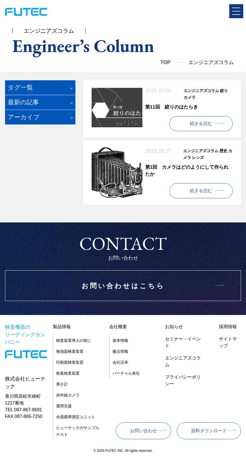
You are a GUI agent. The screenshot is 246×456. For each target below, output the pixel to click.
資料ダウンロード (209, 430)
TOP (165, 62)
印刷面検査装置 (69, 362)
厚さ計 (62, 384)
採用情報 (228, 326)
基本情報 (120, 340)
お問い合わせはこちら (123, 286)
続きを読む (201, 123)
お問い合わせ (143, 430)
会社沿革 (120, 362)
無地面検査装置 (69, 351)
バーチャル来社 (126, 373)
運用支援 (64, 406)
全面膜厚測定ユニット (75, 417)
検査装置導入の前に (73, 340)
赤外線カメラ (68, 395)
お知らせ (174, 326)
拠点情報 (120, 351)
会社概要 (118, 326)
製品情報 (62, 326)
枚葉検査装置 (68, 373)
